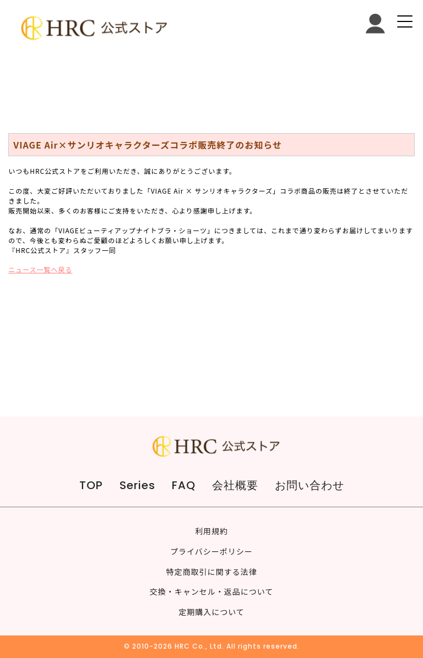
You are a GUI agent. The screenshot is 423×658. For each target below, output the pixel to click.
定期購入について (211, 611)
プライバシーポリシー (211, 551)
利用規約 (211, 530)
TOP (91, 485)
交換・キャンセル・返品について (212, 591)
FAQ (184, 485)
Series (137, 485)
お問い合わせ (309, 485)
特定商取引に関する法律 (211, 571)
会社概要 (235, 485)
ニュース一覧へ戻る (40, 269)
